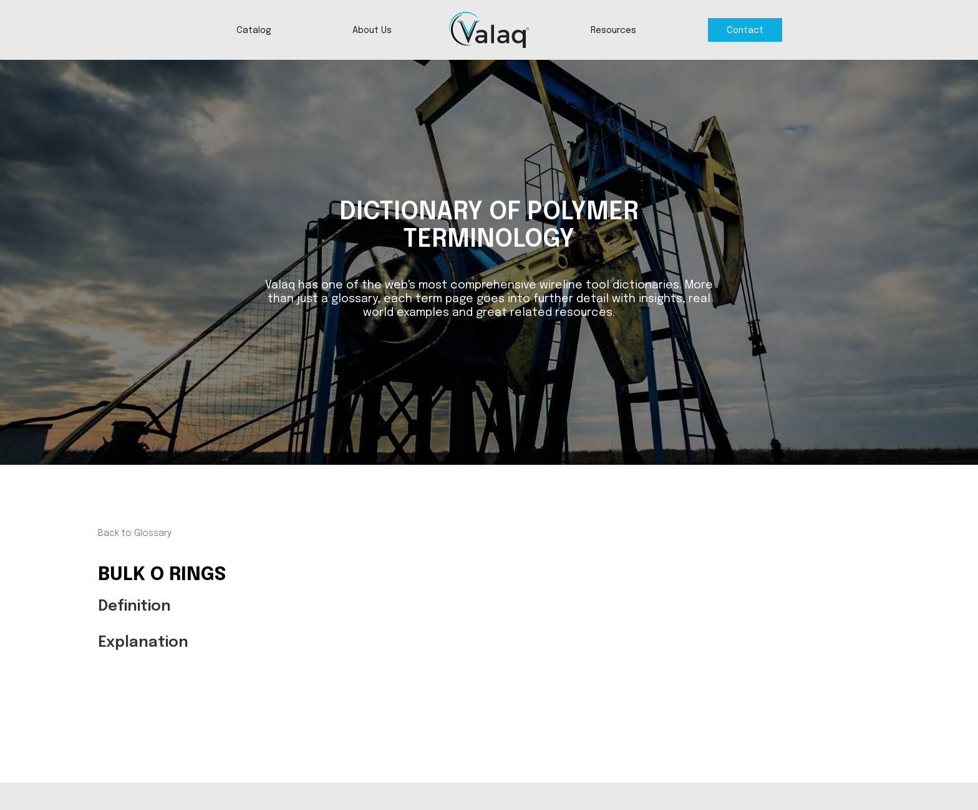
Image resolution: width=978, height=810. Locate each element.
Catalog (253, 30)
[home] (489, 30)
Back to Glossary (135, 533)
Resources (613, 30)
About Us (372, 30)
